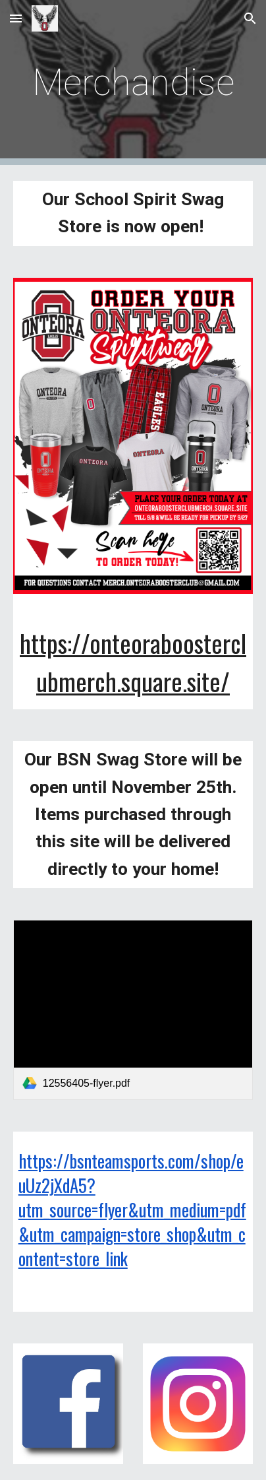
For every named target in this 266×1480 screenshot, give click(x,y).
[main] (133, 82)
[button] (16, 18)
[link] (133, 1010)
